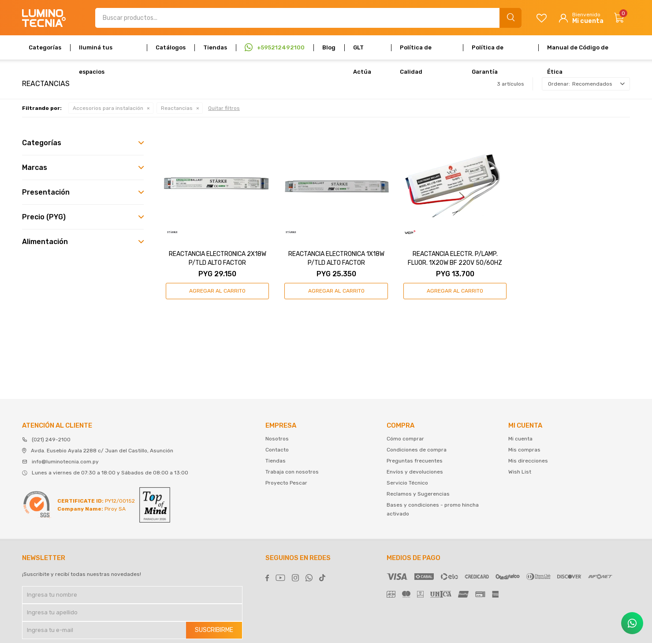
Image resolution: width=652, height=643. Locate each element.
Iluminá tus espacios (95, 52)
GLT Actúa (362, 52)
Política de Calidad (416, 52)
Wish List (519, 472)
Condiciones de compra (417, 450)
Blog (328, 47)
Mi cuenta (520, 439)
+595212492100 (281, 47)
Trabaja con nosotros (292, 472)
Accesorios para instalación (108, 108)
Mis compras (524, 450)
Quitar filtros (224, 108)
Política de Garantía (487, 52)
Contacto (277, 450)
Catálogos (171, 47)
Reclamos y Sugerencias (418, 494)
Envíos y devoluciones (415, 472)
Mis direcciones (528, 461)
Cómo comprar (405, 439)
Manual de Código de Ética (577, 52)
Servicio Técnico (407, 483)
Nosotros (277, 439)
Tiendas (215, 47)
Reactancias (177, 108)
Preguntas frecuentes (415, 461)
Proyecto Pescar (286, 483)
